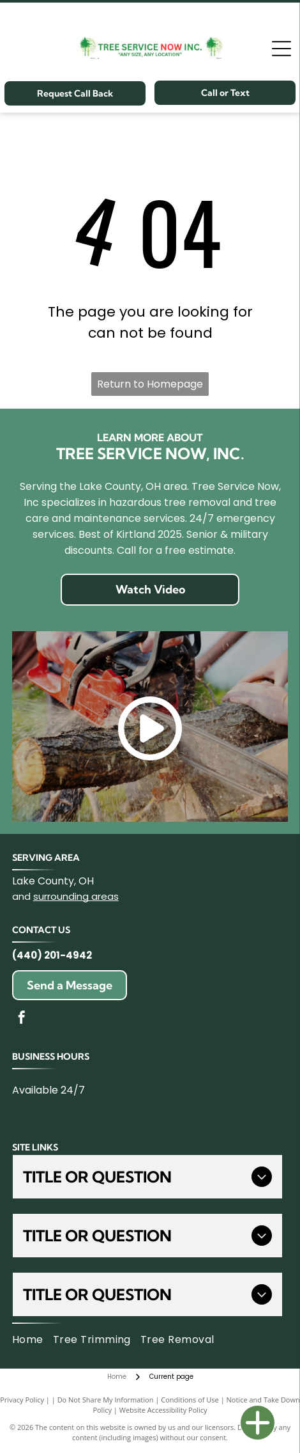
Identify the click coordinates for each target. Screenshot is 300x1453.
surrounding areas (76, 896)
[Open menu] (281, 48)
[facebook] (21, 1019)
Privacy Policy (22, 1399)
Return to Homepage (150, 384)
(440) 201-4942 (52, 955)
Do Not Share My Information (105, 1399)
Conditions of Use (190, 1399)
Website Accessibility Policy (163, 1410)
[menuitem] (32, 1340)
